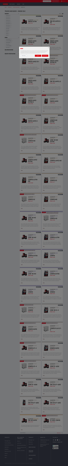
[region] (34, 52)
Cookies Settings (23, 55)
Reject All (38, 55)
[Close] (48, 48)
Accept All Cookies (45, 55)
